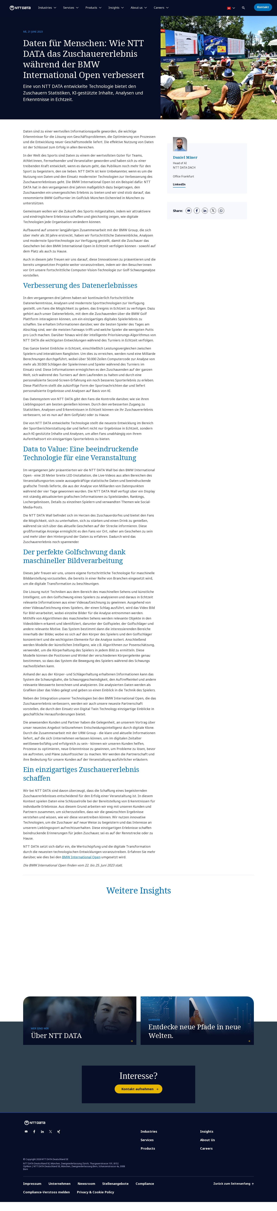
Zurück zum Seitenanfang (233, 1193)
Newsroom (86, 1192)
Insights (206, 1140)
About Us (207, 1149)
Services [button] (68, 8)
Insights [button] (113, 8)
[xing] (59, 1141)
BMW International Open (81, 857)
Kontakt (263, 7)
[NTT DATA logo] (16, 8)
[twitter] (213, 211)
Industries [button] (45, 8)
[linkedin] (205, 211)
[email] (189, 211)
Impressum (32, 1192)
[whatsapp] (221, 211)
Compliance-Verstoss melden (46, 1201)
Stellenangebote (115, 1192)
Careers (206, 1157)
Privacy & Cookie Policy (95, 1201)
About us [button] (137, 8)
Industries (149, 1140)
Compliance (145, 1192)
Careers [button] (159, 8)
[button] (244, 7)
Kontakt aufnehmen (141, 1098)
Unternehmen (59, 1192)
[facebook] (197, 211)
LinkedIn (179, 184)
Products (148, 1157)
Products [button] (91, 8)
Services (147, 1149)
